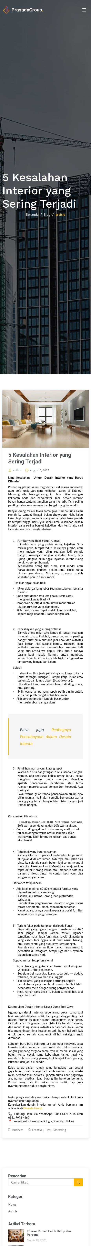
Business (18, 1130)
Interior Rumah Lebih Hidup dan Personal (49, 1233)
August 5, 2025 (39, 470)
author (17, 470)
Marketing (59, 1130)
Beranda (32, 214)
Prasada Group (32, 1108)
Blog (47, 214)
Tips (48, 1130)
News (12, 1204)
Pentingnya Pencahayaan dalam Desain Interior (45, 736)
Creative (37, 1130)
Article (12, 1211)
